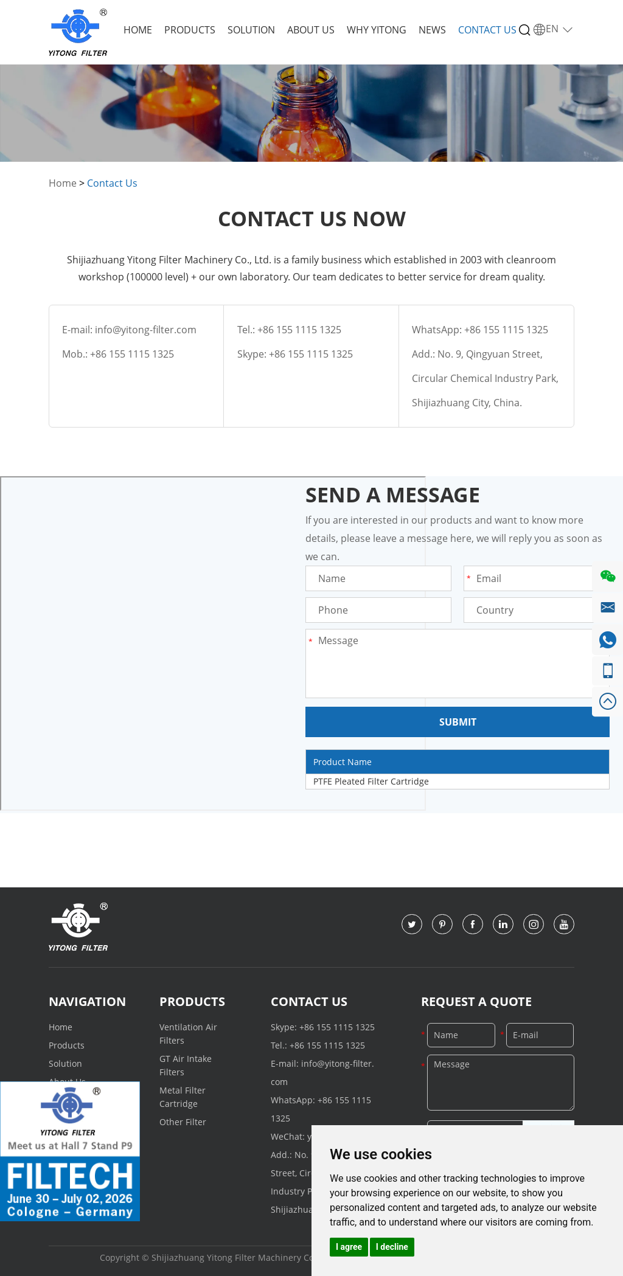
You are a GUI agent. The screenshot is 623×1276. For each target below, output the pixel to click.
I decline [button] (392, 1247)
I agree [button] (349, 1247)
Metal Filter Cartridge (182, 1096)
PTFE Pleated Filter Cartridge (371, 781)
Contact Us (487, 29)
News (432, 29)
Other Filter (182, 1122)
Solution (251, 29)
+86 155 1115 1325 (311, 354)
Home (138, 29)
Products (189, 29)
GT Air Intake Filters (185, 1065)
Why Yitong (376, 29)
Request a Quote (476, 1001)
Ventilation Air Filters (188, 1033)
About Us (311, 29)
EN (553, 29)
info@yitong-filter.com (146, 329)
